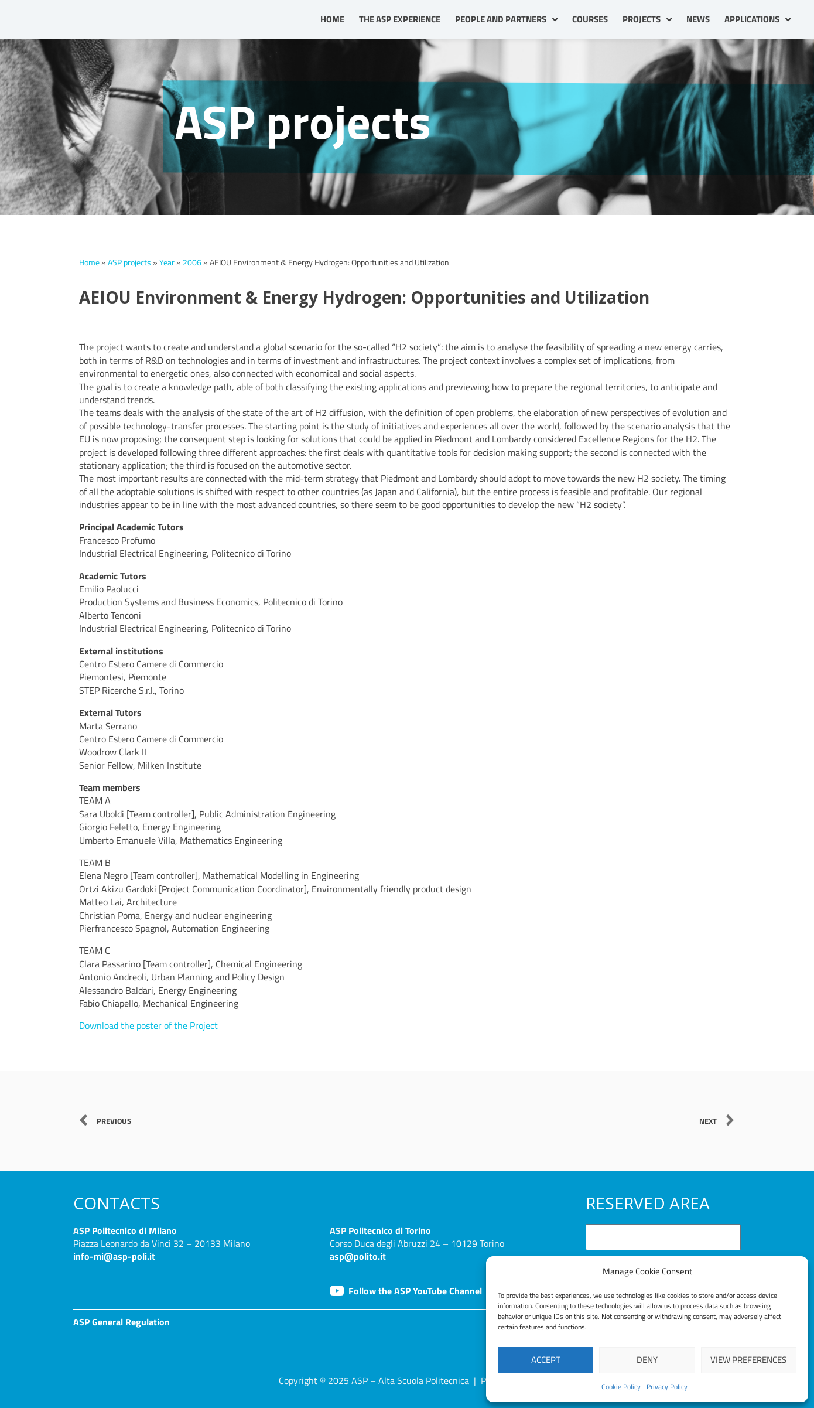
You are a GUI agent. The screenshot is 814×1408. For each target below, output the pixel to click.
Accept (545, 1359)
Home (332, 19)
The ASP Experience (399, 19)
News (698, 19)
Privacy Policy (667, 1386)
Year (167, 262)
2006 (192, 262)
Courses (590, 19)
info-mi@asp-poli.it (114, 1256)
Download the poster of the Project (148, 1025)
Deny (647, 1359)
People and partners (506, 19)
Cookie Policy (621, 1386)
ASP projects (129, 262)
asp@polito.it (358, 1256)
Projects (647, 19)
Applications (757, 19)
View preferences (748, 1359)
